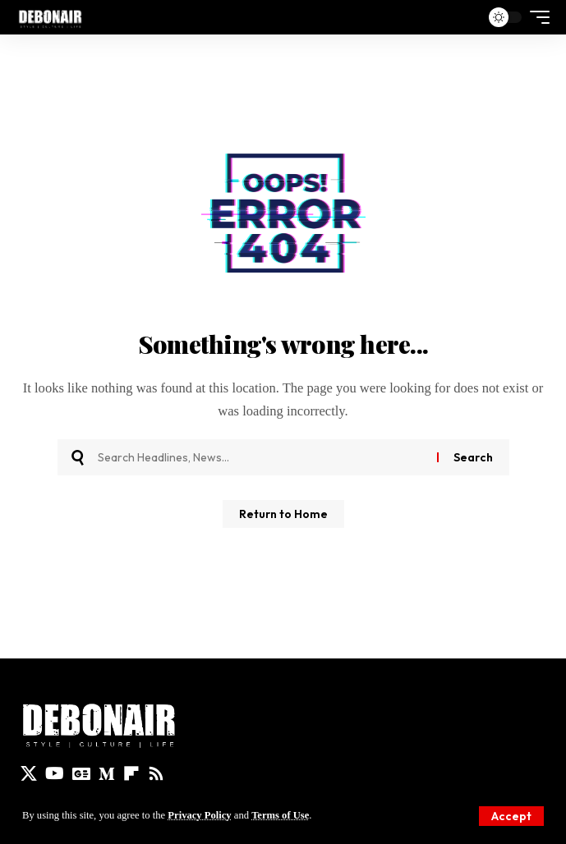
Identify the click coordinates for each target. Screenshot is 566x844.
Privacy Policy (199, 815)
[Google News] (81, 773)
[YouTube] (54, 773)
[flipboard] (131, 773)
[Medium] (106, 773)
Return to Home (283, 514)
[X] (28, 773)
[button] (511, 816)
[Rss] (156, 773)
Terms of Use (280, 815)
